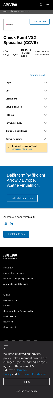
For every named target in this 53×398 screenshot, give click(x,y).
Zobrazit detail (37, 75)
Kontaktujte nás (16, 234)
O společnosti (9, 327)
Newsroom (8, 322)
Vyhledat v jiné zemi (22, 198)
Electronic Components (14, 273)
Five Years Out (10, 300)
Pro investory (9, 316)
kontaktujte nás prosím (22, 149)
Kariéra (6, 306)
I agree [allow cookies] (26, 382)
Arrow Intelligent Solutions (15, 284)
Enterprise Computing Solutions (18, 279)
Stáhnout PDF (39, 21)
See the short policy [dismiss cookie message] (26, 391)
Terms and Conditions (32, 374)
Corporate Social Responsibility (18, 311)
